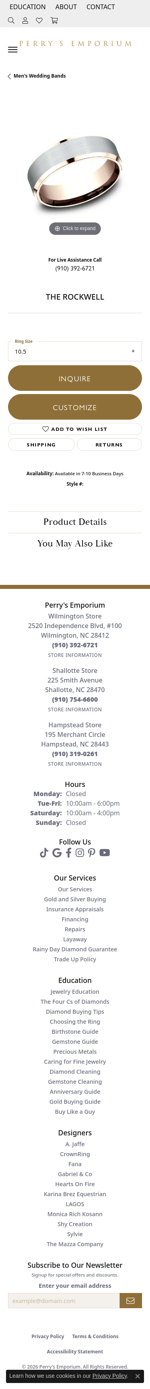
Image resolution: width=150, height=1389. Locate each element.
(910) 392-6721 (75, 267)
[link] (100, 7)
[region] (75, 171)
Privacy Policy (48, 1336)
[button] (27, 7)
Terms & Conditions (95, 1336)
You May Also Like (75, 544)
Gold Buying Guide (75, 1101)
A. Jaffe (74, 1144)
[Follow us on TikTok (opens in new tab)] (44, 853)
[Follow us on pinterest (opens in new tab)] (91, 853)
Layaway (75, 939)
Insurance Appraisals (75, 909)
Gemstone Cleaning (75, 1081)
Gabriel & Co (75, 1174)
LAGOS (75, 1204)
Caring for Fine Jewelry (75, 1061)
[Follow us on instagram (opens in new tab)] (80, 853)
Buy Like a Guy (75, 1111)
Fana (75, 1164)
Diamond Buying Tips (75, 1011)
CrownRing (75, 1154)
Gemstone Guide (75, 1041)
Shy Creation (75, 1224)
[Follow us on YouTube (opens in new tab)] (104, 853)
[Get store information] (75, 655)
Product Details (75, 522)
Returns (109, 444)
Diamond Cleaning (75, 1071)
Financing (75, 919)
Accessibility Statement (75, 1351)
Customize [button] (75, 407)
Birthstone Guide (75, 1031)
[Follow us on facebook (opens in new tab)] (69, 853)
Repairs (75, 929)
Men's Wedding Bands (40, 75)
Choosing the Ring (75, 1021)
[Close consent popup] (137, 1376)
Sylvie (75, 1234)
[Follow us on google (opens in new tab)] (57, 853)
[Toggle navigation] (13, 49)
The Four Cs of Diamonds (75, 1001)
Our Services (75, 889)
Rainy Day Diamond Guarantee (75, 949)
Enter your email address (75, 1285)
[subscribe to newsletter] (131, 1300)
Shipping (41, 444)
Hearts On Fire (75, 1184)
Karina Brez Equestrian (75, 1194)
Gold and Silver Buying (75, 899)
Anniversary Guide (75, 1091)
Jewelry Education (75, 991)
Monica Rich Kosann (75, 1214)
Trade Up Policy (75, 959)
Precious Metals (74, 1051)
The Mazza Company (75, 1244)
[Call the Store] (75, 644)
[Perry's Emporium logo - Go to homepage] (75, 41)
